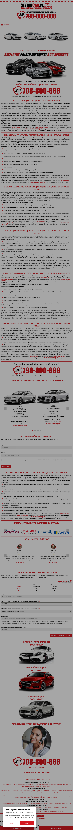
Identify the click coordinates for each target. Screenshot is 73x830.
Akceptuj (27, 823)
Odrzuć (12, 823)
